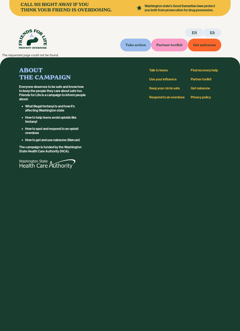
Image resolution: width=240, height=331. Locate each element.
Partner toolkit (169, 45)
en (194, 32)
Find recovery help (204, 70)
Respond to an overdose (167, 97)
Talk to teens (158, 70)
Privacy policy (201, 97)
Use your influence (163, 79)
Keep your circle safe (164, 88)
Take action (135, 45)
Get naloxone (204, 45)
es (212, 32)
